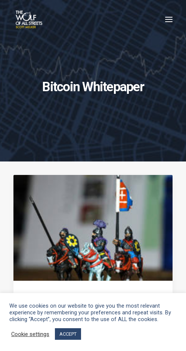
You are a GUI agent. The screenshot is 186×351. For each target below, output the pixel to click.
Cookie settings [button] (30, 334)
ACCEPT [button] (68, 334)
